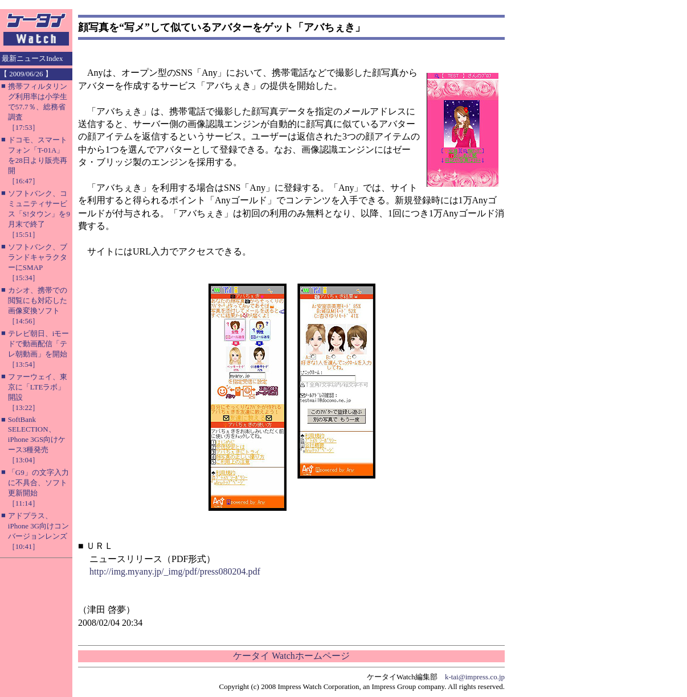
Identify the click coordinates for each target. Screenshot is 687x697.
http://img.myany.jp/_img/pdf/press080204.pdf (174, 571)
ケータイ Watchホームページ (291, 656)
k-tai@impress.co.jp (475, 677)
